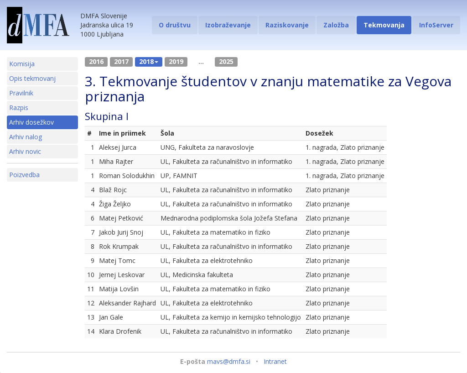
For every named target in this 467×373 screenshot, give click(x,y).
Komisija (22, 63)
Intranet (275, 361)
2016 (96, 61)
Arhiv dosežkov (31, 122)
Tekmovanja (384, 25)
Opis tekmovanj (32, 78)
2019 (176, 61)
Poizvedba (24, 174)
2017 (121, 61)
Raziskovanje (287, 25)
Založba (336, 25)
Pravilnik (21, 93)
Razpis (18, 107)
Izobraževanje (228, 25)
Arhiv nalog (25, 136)
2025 (226, 61)
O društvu (175, 25)
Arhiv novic (25, 151)
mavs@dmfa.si (228, 361)
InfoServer (436, 25)
